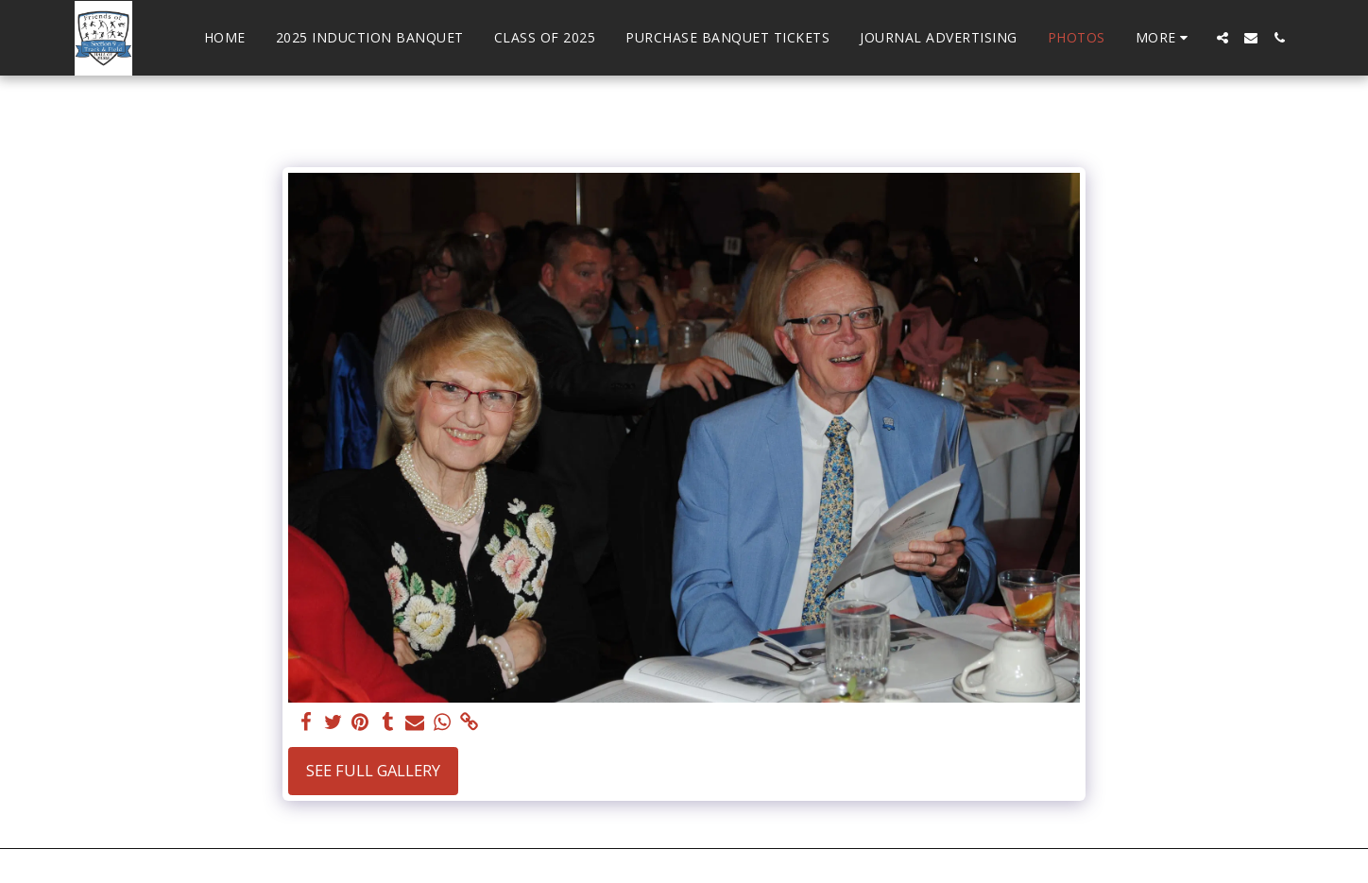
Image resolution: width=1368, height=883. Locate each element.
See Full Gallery (373, 770)
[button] (1222, 37)
